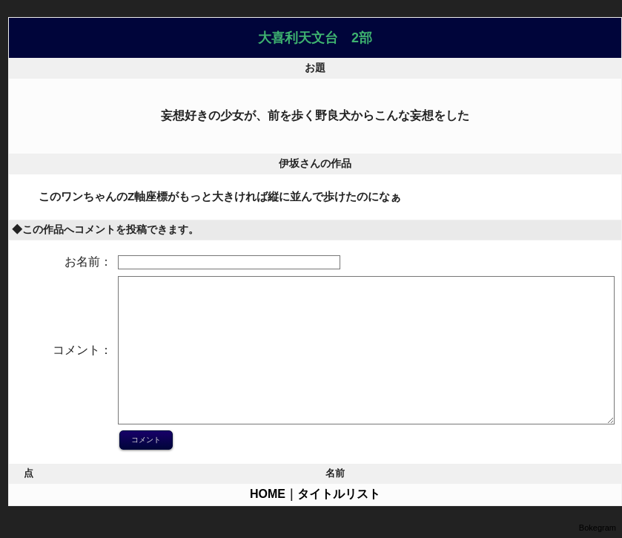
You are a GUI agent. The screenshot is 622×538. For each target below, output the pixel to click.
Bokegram (597, 527)
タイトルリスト (338, 494)
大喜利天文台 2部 (315, 37)
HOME (267, 494)
